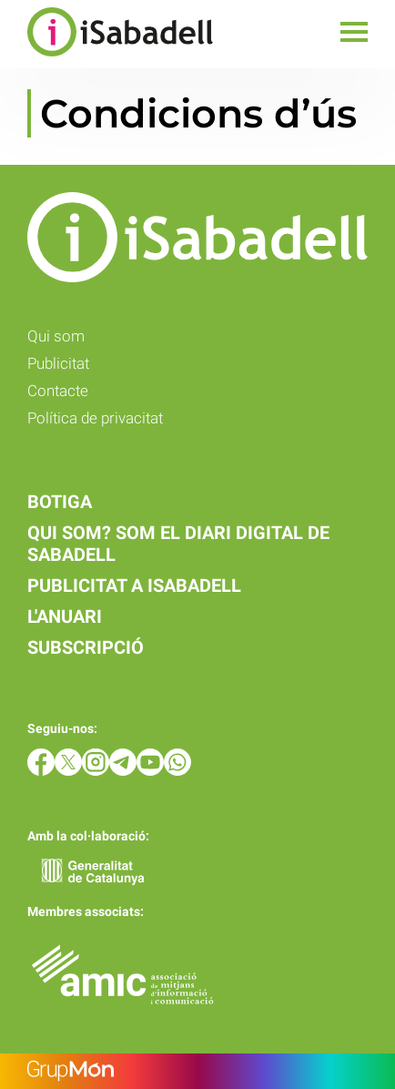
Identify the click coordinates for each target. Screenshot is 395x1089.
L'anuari (64, 616)
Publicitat (58, 363)
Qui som (56, 336)
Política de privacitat (95, 418)
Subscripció (85, 647)
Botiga (59, 502)
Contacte (57, 391)
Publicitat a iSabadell (134, 585)
